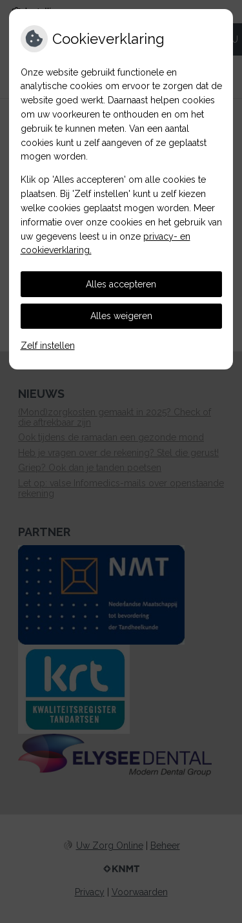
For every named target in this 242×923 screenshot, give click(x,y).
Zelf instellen (48, 345)
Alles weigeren (121, 316)
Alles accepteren (121, 284)
